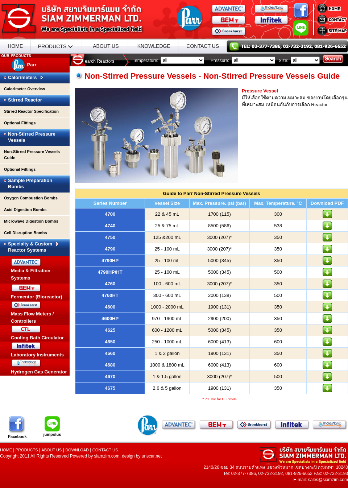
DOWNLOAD (77, 450)
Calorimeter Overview (24, 89)
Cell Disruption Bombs (25, 233)
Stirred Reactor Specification (31, 111)
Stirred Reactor (25, 100)
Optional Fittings (20, 123)
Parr (24, 64)
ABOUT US (106, 46)
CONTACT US (202, 46)
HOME (15, 46)
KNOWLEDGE (153, 46)
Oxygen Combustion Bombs (31, 198)
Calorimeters (26, 77)
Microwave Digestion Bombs (31, 221)
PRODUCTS (55, 46)
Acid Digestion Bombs (25, 209)
